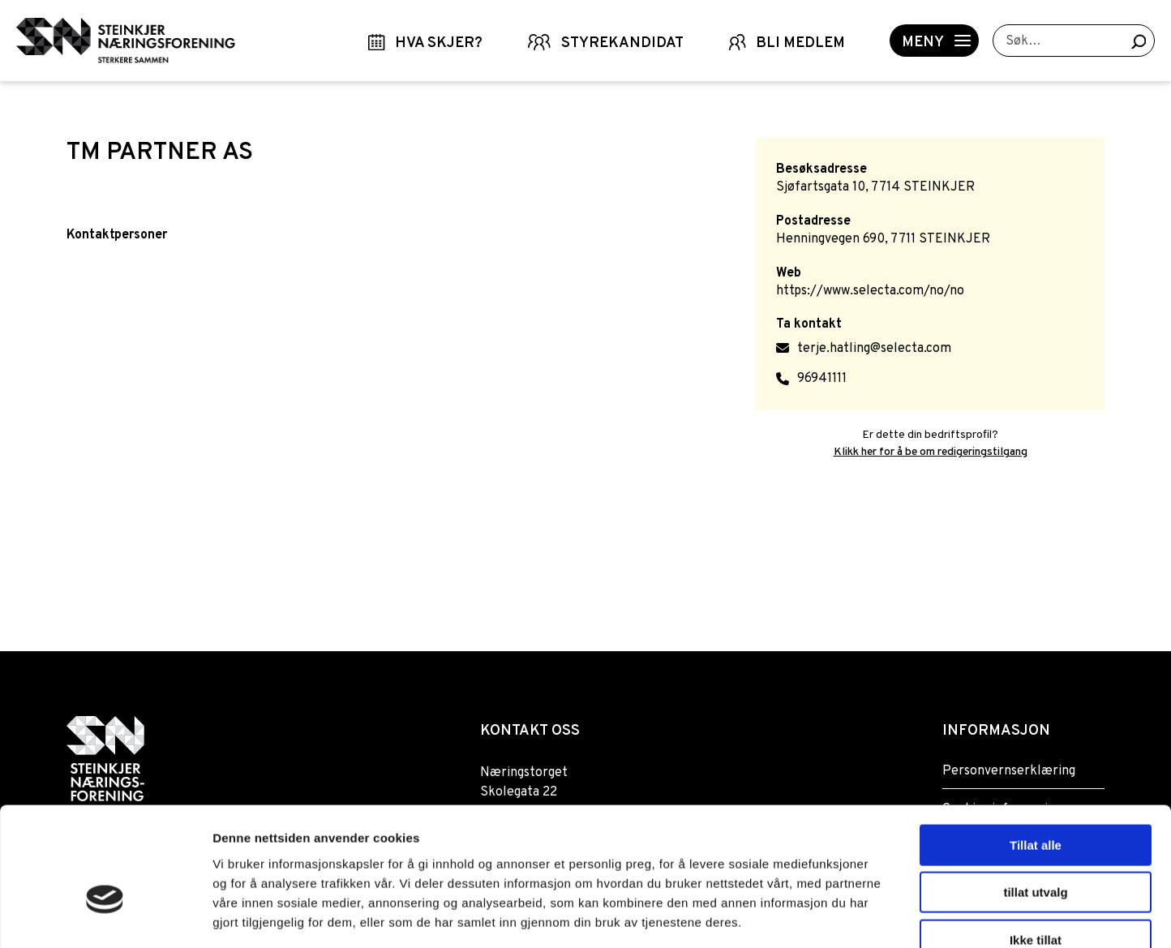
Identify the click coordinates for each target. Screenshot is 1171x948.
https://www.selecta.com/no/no (870, 291)
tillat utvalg (1035, 797)
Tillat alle (1036, 750)
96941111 (822, 379)
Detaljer (863, 916)
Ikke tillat (1036, 844)
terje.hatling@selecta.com (874, 349)
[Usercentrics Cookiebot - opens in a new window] (105, 916)
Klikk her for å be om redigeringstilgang (930, 452)
